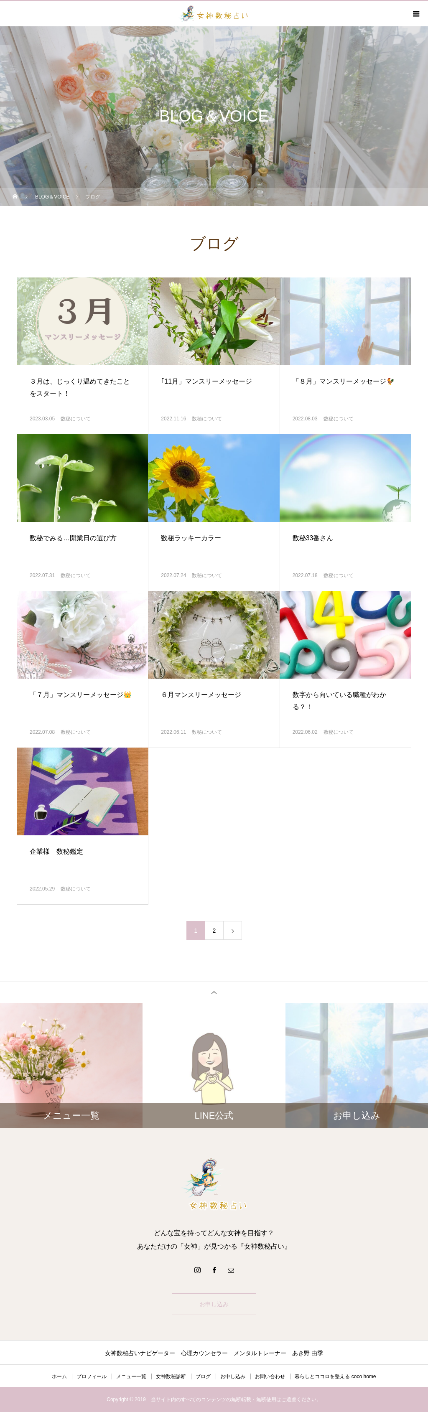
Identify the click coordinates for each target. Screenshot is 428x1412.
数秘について (76, 419)
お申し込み (214, 1304)
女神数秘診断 (171, 1376)
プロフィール (91, 1376)
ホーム (59, 1376)
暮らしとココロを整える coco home (335, 1376)
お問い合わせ (270, 1376)
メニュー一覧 (131, 1376)
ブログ (203, 1376)
